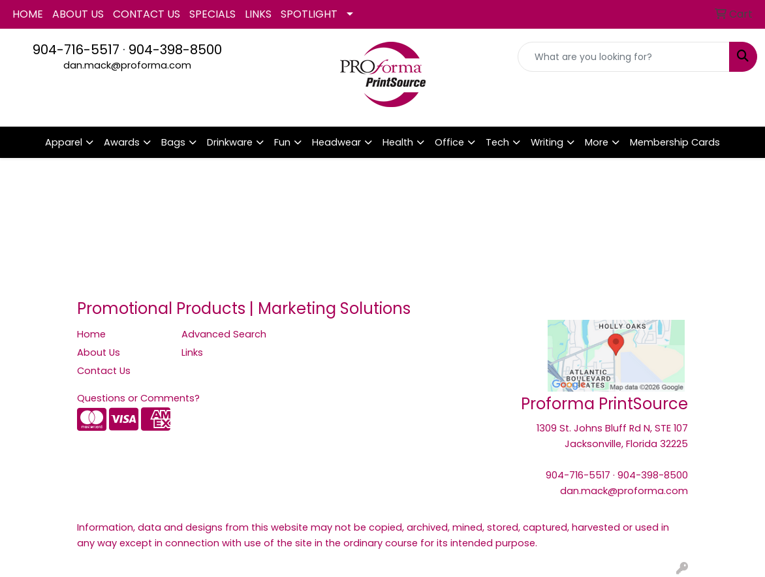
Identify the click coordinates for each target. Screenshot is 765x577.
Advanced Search (223, 334)
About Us (98, 352)
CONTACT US (146, 14)
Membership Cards (675, 142)
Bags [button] (173, 142)
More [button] (596, 142)
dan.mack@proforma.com (127, 65)
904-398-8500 (175, 49)
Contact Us (104, 370)
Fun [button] (282, 142)
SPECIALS (212, 14)
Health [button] (397, 142)
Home (91, 334)
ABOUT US (78, 14)
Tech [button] (497, 142)
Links (192, 352)
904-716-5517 (76, 49)
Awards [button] (122, 142)
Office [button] (449, 142)
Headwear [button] (336, 142)
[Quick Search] (624, 57)
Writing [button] (547, 142)
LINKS (258, 14)
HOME (27, 14)
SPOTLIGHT (309, 14)
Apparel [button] (63, 142)
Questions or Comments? (138, 398)
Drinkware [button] (230, 142)
